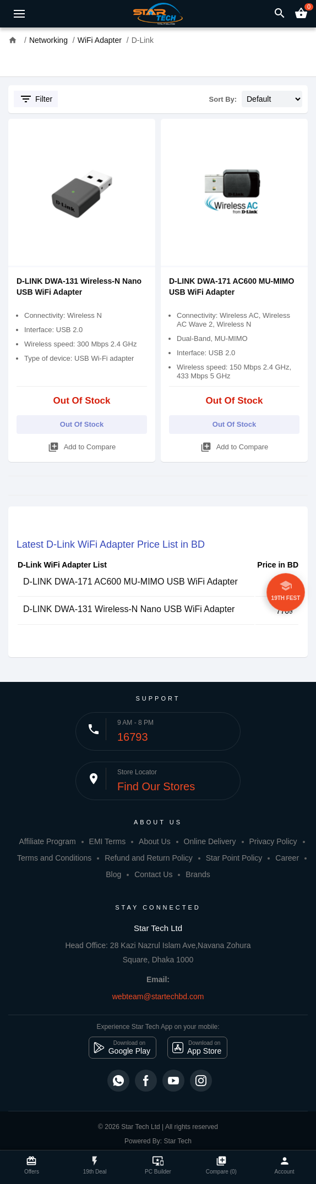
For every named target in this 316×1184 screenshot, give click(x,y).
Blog (113, 874)
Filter (35, 99)
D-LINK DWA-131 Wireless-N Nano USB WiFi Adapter (129, 609)
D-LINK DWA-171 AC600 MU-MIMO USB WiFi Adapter (130, 581)
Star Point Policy (234, 857)
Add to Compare (82, 445)
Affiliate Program (47, 841)
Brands (198, 874)
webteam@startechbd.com (158, 996)
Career (287, 857)
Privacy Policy (273, 841)
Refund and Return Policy (149, 857)
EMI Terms (107, 841)
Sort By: (223, 99)
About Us (155, 841)
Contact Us (153, 874)
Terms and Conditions (54, 857)
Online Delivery (210, 841)
